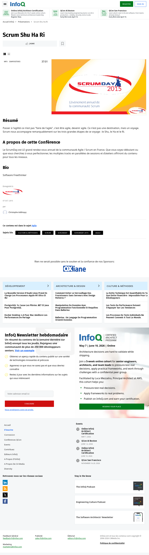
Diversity (8, 470)
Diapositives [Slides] (15, 61)
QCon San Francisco (91, 462)
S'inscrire (8, 431)
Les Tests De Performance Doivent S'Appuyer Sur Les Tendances (123, 307)
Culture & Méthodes (28, 232)
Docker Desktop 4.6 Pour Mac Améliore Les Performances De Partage (26, 316)
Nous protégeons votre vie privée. (19, 411)
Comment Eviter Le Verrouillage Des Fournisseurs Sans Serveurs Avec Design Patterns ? (76, 296)
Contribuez (9, 451)
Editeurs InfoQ (11, 455)
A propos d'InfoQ (12, 460)
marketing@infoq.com (12, 549)
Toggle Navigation (6, 3)
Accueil (7, 426)
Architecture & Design (71, 286)
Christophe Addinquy (18, 212)
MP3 (6, 61)
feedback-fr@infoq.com (13, 540)
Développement (15, 286)
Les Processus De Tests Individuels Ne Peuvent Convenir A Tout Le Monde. (125, 316)
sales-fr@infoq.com (43, 540)
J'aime (12, 43)
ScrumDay (63, 232)
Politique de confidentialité (112, 545)
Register (126, 3)
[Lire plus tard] (22, 43)
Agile (34, 225)
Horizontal (9, 53)
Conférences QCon (13, 441)
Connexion (10, 436)
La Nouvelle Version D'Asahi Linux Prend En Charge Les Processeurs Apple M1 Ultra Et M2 (26, 296)
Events (7, 446)
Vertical (5, 53)
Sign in (140, 3)
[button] (28, 405)
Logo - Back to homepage (18, 3)
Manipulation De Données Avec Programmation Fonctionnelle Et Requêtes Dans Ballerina (77, 308)
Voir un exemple (24, 351)
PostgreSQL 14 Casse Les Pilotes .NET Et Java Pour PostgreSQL (27, 307)
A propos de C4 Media (14, 465)
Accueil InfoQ (8, 21)
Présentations (24, 21)
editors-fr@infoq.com (77, 540)
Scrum (48, 232)
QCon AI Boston (89, 442)
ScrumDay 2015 (82, 232)
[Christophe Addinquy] (5, 211)
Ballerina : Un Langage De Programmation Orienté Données (76, 319)
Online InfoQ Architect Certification (87, 432)
